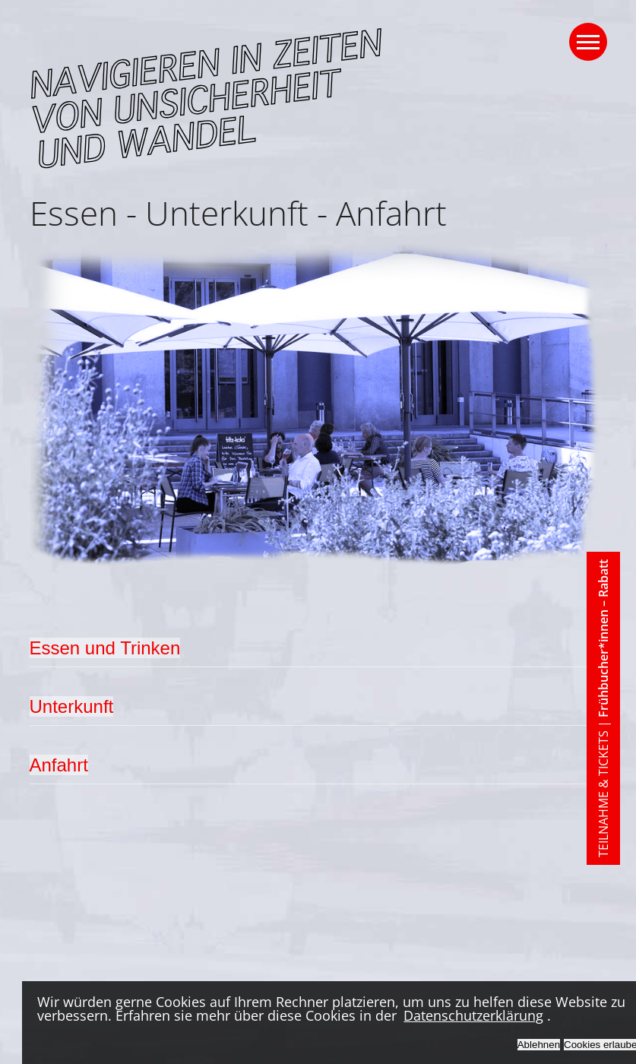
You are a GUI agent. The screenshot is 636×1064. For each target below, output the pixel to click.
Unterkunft (72, 706)
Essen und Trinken (105, 648)
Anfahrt (59, 765)
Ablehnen (538, 1044)
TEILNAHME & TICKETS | (603, 708)
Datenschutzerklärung (473, 1015)
